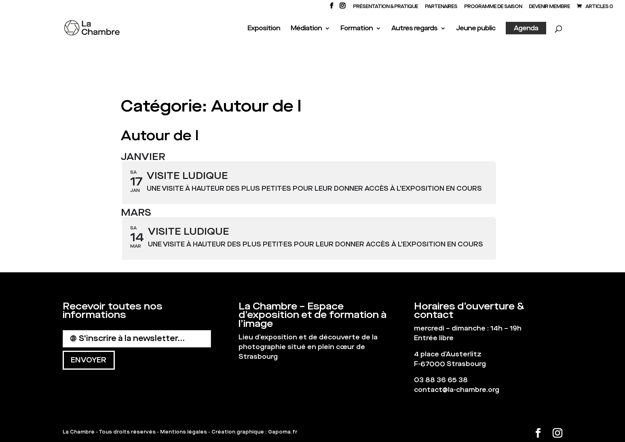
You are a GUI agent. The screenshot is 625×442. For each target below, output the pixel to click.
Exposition (263, 28)
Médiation (306, 28)
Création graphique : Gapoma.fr (254, 432)
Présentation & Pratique (385, 7)
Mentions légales (183, 432)
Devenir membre (549, 7)
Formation (356, 28)
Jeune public (475, 28)
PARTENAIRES (441, 7)
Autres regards (414, 28)
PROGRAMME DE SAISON (493, 7)
